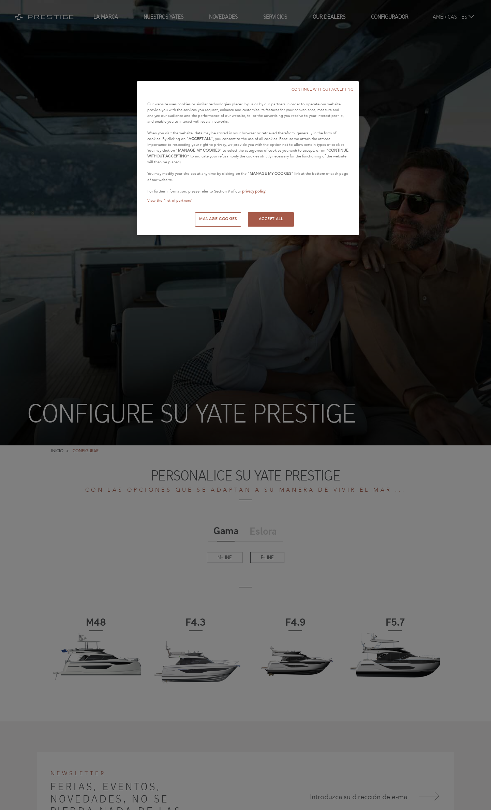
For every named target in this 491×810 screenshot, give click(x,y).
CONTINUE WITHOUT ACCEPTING (323, 89)
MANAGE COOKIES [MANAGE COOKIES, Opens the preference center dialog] (218, 219)
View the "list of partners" (170, 200)
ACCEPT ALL (271, 219)
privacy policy (253, 191)
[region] (248, 158)
